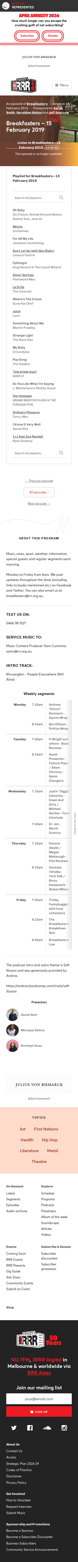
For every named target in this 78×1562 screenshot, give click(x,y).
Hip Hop (50, 1140)
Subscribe (27, 36)
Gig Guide (13, 1271)
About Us (13, 1444)
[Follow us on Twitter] (14, 1428)
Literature (29, 1150)
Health (27, 1140)
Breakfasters (37, 104)
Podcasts (47, 1205)
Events (11, 1247)
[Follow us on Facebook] (30, 1428)
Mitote (18, 226)
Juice (17, 311)
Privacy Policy (16, 1482)
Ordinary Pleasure (26, 412)
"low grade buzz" (25, 372)
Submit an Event (18, 1289)
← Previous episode (39, 481)
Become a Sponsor (19, 1530)
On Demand (14, 1186)
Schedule (47, 1193)
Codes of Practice (19, 1470)
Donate (53, 36)
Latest (10, 1193)
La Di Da (18, 287)
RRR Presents (15, 1265)
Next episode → (39, 503)
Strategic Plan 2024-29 (22, 1464)
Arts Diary (13, 1277)
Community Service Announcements (32, 1549)
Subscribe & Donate (56, 1247)
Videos (46, 1234)
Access (11, 1457)
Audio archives (16, 1211)
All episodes (39, 492)
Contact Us (14, 1451)
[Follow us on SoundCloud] (47, 1428)
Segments (13, 1199)
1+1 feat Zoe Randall (28, 436)
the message (22, 396)
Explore (47, 1186)
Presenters (48, 1211)
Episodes (12, 1205)
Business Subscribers (21, 1543)
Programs (48, 1199)
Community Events (19, 1283)
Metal (52, 1150)
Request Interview (18, 1506)
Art (23, 1129)
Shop (10, 1307)
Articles (46, 1229)
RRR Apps (39, 1372)
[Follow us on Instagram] (64, 1428)
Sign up (39, 1412)
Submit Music (15, 1513)
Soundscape (50, 1223)
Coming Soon (16, 1253)
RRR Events (14, 1259)
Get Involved (15, 1494)
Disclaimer (13, 1476)
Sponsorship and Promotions (28, 1524)
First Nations (46, 1129)
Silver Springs (23, 275)
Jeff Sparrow (59, 112)
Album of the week (54, 1217)
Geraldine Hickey (29, 112)
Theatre (39, 1161)
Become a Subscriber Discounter (29, 1537)
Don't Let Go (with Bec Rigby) (33, 251)
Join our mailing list (39, 1387)
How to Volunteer (18, 1500)
